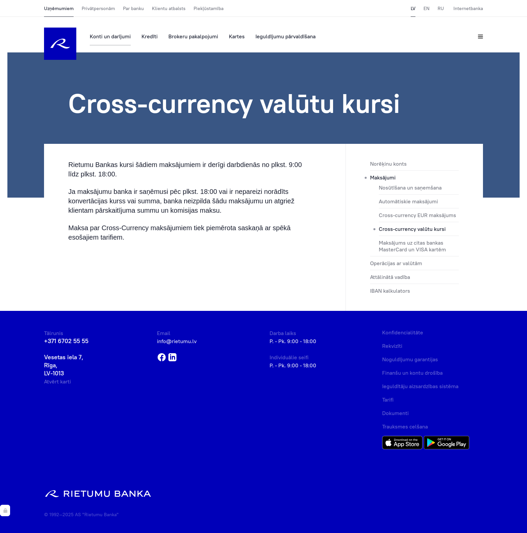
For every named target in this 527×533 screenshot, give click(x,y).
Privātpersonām (98, 8)
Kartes (237, 36)
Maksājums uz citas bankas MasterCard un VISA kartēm (412, 246)
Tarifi (388, 399)
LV (413, 8)
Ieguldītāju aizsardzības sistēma (420, 386)
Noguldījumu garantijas (410, 359)
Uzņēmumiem (59, 8)
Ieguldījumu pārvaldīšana (285, 36)
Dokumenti (395, 413)
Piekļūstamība (209, 8)
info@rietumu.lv (177, 341)
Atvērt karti (57, 381)
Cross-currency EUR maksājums (417, 215)
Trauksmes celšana (405, 426)
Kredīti (149, 36)
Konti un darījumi (110, 36)
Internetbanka (468, 8)
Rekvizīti (392, 345)
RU (441, 8)
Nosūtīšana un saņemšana (410, 187)
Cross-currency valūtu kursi (412, 229)
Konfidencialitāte (402, 332)
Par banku (133, 8)
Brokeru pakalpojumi (193, 36)
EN (426, 8)
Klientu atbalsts (169, 8)
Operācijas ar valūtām (396, 263)
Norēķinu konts (388, 163)
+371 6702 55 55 (66, 341)
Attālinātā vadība (390, 277)
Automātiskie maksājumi (408, 201)
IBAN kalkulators (390, 290)
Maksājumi (383, 177)
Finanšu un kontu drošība (412, 372)
